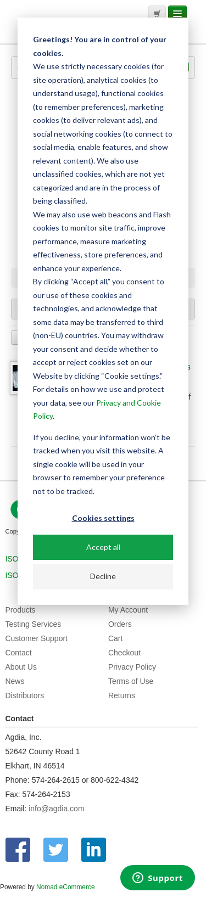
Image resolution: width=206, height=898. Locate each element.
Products (20, 609)
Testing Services (33, 624)
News (14, 681)
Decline (103, 576)
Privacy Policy (132, 667)
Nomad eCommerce (65, 887)
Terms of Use (130, 681)
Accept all (103, 547)
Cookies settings (103, 518)
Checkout (124, 652)
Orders (120, 624)
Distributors (24, 695)
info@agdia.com (56, 808)
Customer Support (36, 638)
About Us (21, 667)
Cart (115, 638)
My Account (128, 609)
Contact (18, 652)
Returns (121, 695)
